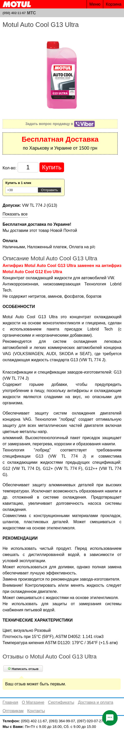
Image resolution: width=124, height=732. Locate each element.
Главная (10, 702)
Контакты (36, 711)
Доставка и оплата (95, 702)
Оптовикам (13, 711)
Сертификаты (61, 702)
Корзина (113, 4)
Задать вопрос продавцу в (60, 124)
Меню (94, 4)
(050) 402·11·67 (14, 13)
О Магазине (33, 702)
